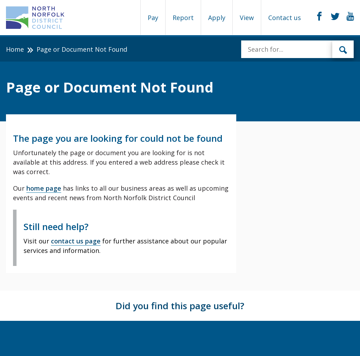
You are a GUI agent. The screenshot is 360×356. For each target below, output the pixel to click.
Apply (216, 17)
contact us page (76, 241)
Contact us (284, 17)
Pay (153, 17)
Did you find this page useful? (180, 305)
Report (183, 17)
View (247, 17)
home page (43, 188)
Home (15, 49)
